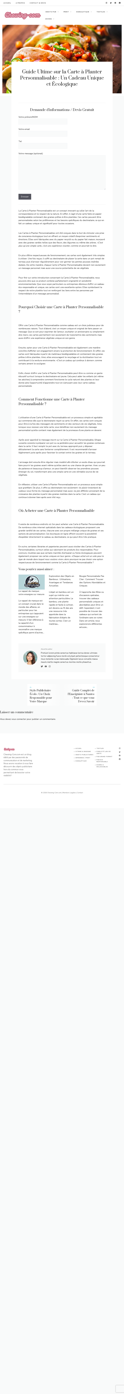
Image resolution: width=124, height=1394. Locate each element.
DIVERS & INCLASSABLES (102, 766)
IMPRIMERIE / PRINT (82, 758)
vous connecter (19, 719)
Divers (51, 18)
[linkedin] (119, 3)
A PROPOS (20, 3)
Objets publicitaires (84, 755)
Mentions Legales (69, 793)
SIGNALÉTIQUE (81, 761)
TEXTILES (103, 11)
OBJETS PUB (53, 11)
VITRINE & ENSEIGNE (83, 751)
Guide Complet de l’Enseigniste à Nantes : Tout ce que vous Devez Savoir (81, 696)
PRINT (69, 11)
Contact (80, 793)
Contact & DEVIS (38, 3)
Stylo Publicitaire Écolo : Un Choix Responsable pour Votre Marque (41, 696)
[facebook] (115, 3)
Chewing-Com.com (54, 793)
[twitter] (111, 3)
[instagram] (106, 3)
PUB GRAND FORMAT (104, 757)
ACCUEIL (7, 3)
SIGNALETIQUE (85, 11)
